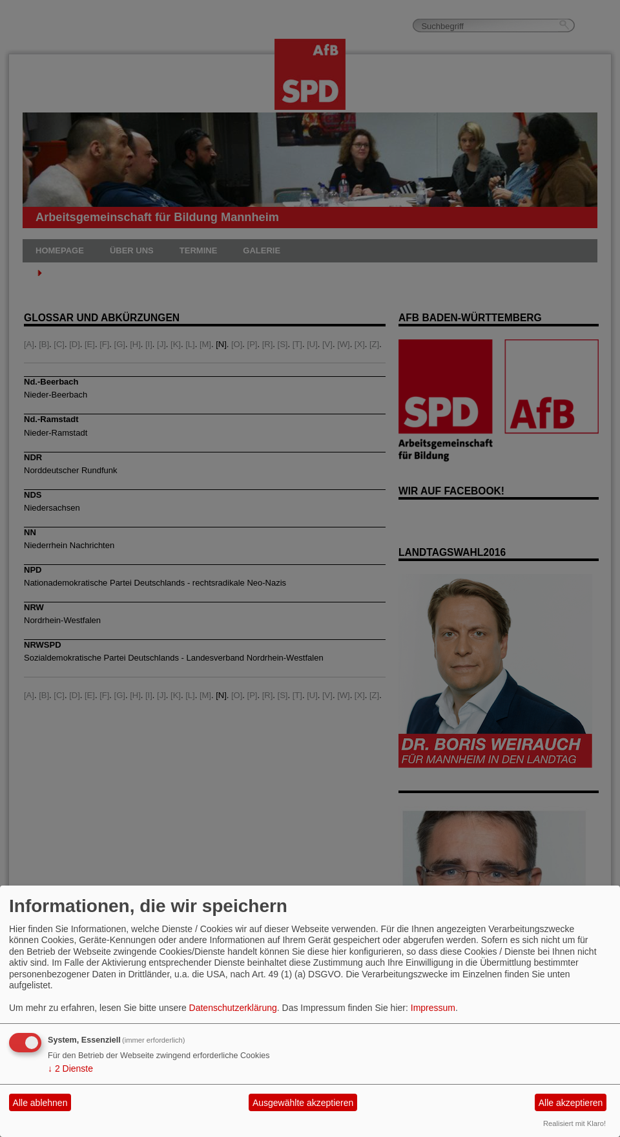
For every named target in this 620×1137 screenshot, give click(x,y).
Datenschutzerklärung (233, 1008)
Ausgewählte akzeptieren (303, 1103)
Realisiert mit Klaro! (574, 1123)
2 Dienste (70, 1068)
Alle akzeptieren (571, 1103)
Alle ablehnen (40, 1103)
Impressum (433, 1008)
